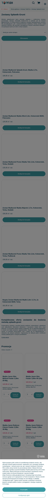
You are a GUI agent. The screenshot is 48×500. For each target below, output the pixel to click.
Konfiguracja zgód (24, 495)
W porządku (24, 489)
